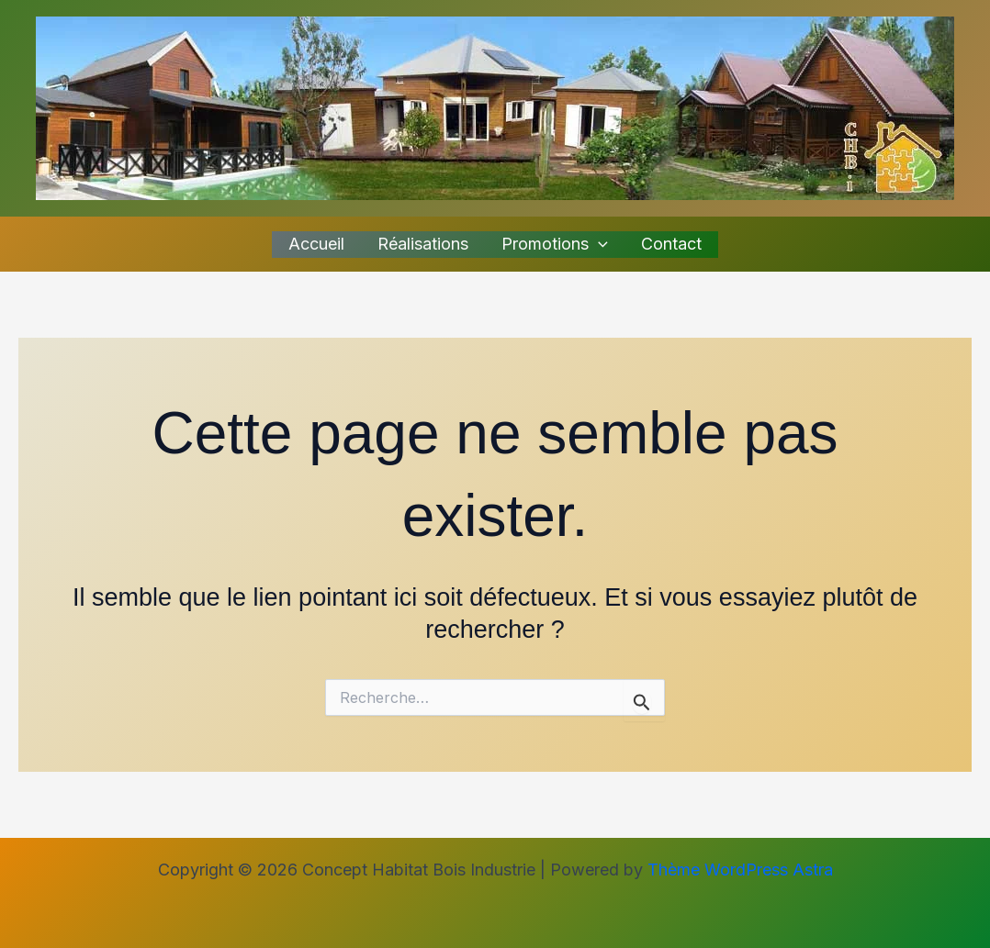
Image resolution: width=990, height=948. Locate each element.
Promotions (554, 244)
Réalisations (422, 243)
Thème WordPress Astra (740, 869)
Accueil (316, 243)
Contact (671, 243)
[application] (598, 244)
